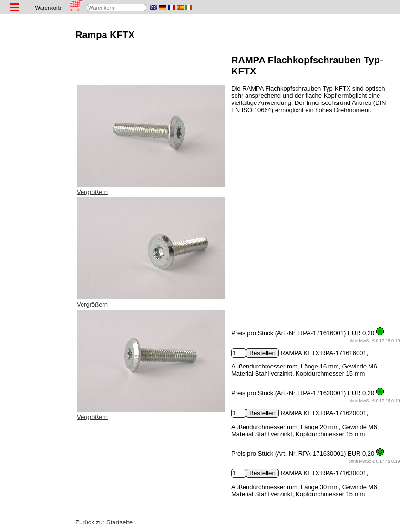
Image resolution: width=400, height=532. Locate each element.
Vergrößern (92, 191)
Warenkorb (48, 7)
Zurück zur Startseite (104, 522)
